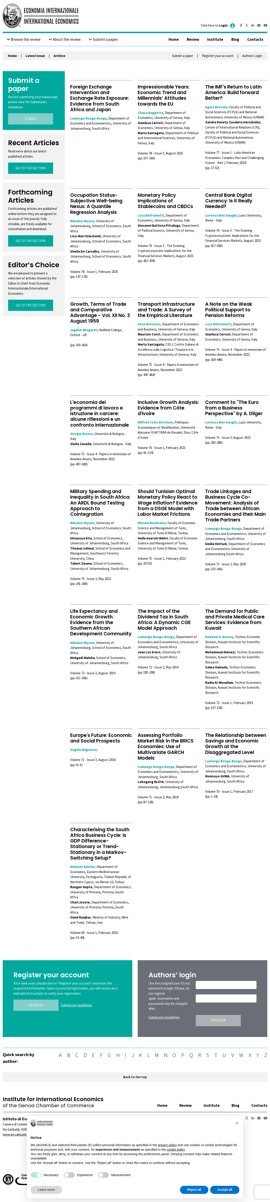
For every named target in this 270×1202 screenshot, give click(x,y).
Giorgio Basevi (81, 434)
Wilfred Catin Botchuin (155, 422)
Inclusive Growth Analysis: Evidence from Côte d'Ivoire (168, 408)
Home (174, 39)
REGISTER (36, 1005)
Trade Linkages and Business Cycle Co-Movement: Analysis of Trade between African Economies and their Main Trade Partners (235, 505)
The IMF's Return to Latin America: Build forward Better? (233, 92)
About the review (65, 39)
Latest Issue (35, 56)
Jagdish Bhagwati (84, 330)
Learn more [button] (46, 1189)
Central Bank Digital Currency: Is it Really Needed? (228, 201)
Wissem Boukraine (152, 523)
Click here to (218, 25)
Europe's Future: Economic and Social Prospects (101, 738)
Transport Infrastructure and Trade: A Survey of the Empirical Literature (166, 310)
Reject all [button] (194, 1189)
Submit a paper (103, 39)
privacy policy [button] (167, 1145)
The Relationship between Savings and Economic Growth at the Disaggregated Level (235, 744)
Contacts (255, 39)
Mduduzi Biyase (82, 221)
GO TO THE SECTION (30, 168)
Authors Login (252, 56)
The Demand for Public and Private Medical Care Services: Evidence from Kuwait (235, 620)
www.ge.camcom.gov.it (19, 1134)
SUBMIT (30, 119)
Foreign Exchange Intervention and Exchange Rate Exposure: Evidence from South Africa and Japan (99, 98)
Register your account (217, 56)
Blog (235, 39)
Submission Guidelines (76, 1005)
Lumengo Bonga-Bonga (88, 118)
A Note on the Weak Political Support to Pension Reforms (228, 310)
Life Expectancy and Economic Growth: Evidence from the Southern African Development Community (101, 622)
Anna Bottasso (149, 324)
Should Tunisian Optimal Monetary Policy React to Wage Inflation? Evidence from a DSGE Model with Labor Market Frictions (168, 502)
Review (193, 39)
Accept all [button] (224, 1189)
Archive (59, 56)
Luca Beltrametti (151, 215)
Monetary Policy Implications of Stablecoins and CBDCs (165, 201)
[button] (237, 1123)
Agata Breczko (216, 107)
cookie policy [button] (175, 1149)
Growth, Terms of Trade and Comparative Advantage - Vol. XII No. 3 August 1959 (100, 312)
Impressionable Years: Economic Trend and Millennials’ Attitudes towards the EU (163, 95)
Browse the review (23, 39)
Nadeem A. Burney (219, 637)
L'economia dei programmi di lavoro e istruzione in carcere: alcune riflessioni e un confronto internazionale (99, 413)
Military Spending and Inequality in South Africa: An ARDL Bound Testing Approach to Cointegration (100, 502)
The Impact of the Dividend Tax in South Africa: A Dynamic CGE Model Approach (164, 620)
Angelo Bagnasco (83, 749)
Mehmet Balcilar (82, 867)
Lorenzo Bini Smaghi (221, 215)
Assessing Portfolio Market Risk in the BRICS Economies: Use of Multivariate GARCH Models (166, 746)
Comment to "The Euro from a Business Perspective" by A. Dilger (234, 408)
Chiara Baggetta (150, 113)
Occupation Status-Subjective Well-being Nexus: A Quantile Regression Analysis (96, 203)
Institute (215, 39)
